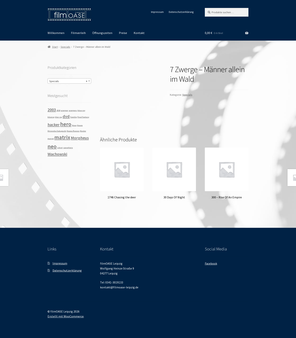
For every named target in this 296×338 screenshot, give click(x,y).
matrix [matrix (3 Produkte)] (62, 137)
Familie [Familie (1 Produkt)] (73, 117)
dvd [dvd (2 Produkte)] (66, 116)
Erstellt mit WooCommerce (66, 316)
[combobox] (69, 81)
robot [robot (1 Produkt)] (60, 147)
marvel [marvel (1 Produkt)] (51, 138)
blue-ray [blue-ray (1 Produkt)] (81, 110)
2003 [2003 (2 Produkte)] (52, 109)
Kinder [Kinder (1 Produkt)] (83, 131)
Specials (65, 47)
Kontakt (139, 33)
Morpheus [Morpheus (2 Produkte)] (80, 137)
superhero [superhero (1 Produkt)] (68, 147)
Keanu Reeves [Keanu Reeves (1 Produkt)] (73, 131)
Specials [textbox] (68, 81)
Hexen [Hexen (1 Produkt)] (80, 125)
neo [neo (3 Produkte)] (52, 146)
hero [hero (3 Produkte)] (65, 124)
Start (55, 47)
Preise (123, 33)
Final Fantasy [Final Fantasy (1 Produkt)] (83, 117)
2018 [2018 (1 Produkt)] (58, 110)
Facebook (211, 263)
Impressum (157, 12)
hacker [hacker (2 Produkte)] (54, 124)
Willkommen (56, 33)
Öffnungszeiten (102, 33)
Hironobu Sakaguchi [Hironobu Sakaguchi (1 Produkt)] (57, 131)
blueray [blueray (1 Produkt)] (51, 117)
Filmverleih (78, 33)
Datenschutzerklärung (181, 12)
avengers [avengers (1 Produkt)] (73, 110)
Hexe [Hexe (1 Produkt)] (74, 125)
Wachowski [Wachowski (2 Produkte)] (57, 154)
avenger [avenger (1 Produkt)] (64, 110)
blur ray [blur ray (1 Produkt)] (58, 117)
